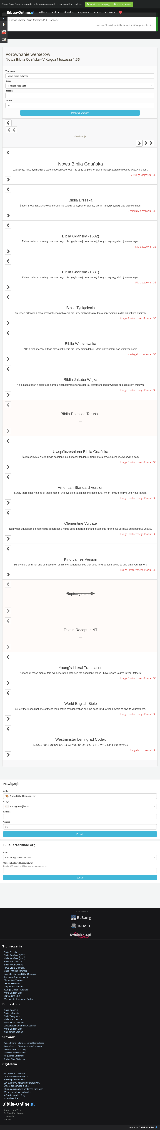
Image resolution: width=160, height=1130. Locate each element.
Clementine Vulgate (13, 980)
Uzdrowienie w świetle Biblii (16, 1076)
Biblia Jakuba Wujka (13, 964)
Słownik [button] (69, 12)
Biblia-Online (21, 12)
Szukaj (80, 877)
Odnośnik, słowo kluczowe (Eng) (18, 862)
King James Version (13, 986)
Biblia (43, 12)
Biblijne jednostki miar (14, 1079)
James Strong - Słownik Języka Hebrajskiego (24, 1043)
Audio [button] (55, 12)
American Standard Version (17, 977)
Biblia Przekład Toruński (15, 971)
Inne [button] (97, 12)
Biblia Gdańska (11, 1010)
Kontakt (7, 1119)
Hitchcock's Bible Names (15, 1052)
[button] (79, 76)
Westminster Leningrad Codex (18, 999)
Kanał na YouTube (12, 1110)
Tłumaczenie (11, 71)
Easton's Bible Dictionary (15, 1049)
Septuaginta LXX (12, 996)
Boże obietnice (11, 1098)
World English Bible (13, 993)
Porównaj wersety (80, 113)
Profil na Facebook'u (13, 1113)
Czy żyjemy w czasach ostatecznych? (22, 1083)
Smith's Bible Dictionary (14, 1059)
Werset (8, 100)
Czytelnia (83, 12)
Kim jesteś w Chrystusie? (15, 1073)
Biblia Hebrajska (11, 1013)
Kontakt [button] (110, 12)
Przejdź (80, 834)
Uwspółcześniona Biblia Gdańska (20, 974)
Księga (8, 80)
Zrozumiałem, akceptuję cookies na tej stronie (109, 4)
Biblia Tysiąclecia (12, 1016)
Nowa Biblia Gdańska (14, 968)
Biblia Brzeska (11, 952)
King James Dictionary (14, 1056)
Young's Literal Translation (16, 989)
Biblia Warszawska (13, 961)
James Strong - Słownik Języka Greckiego (23, 1046)
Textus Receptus (12, 983)
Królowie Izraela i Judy (14, 1095)
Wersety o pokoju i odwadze (17, 1092)
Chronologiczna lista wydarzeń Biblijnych (23, 1089)
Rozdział (9, 90)
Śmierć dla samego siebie (16, 1086)
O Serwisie (9, 1116)
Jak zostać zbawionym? (15, 1070)
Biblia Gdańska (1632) (14, 955)
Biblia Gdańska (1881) (14, 958)
